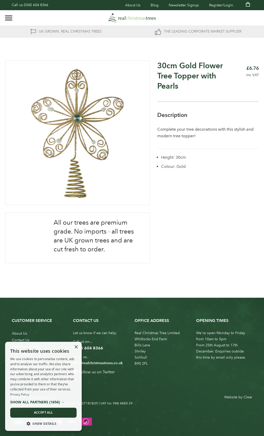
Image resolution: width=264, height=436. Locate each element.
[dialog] (43, 386)
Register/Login (221, 5)
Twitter (109, 372)
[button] (43, 402)
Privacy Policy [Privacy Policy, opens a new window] (19, 394)
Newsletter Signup (184, 5)
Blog (155, 5)
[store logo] (132, 18)
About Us (132, 5)
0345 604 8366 (36, 5)
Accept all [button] (43, 412)
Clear (248, 397)
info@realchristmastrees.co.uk (98, 363)
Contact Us (20, 340)
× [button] (76, 347)
